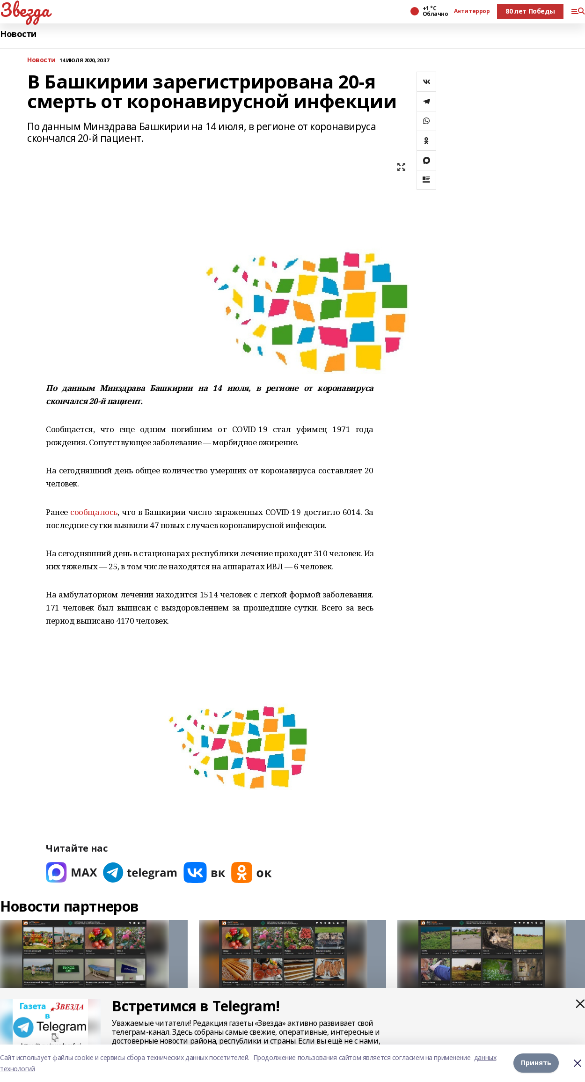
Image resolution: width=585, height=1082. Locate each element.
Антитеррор (472, 11)
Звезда (24, 9)
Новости (18, 34)
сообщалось (93, 512)
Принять (536, 1063)
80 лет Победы (530, 11)
